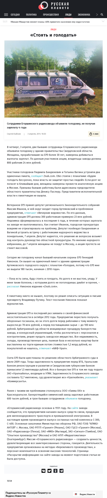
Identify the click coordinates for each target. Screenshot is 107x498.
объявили (71, 398)
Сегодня (15, 14)
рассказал (13, 286)
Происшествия (51, 14)
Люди (68, 14)
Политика (31, 14)
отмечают (30, 212)
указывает (91, 377)
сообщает (37, 176)
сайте (74, 408)
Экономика (84, 14)
